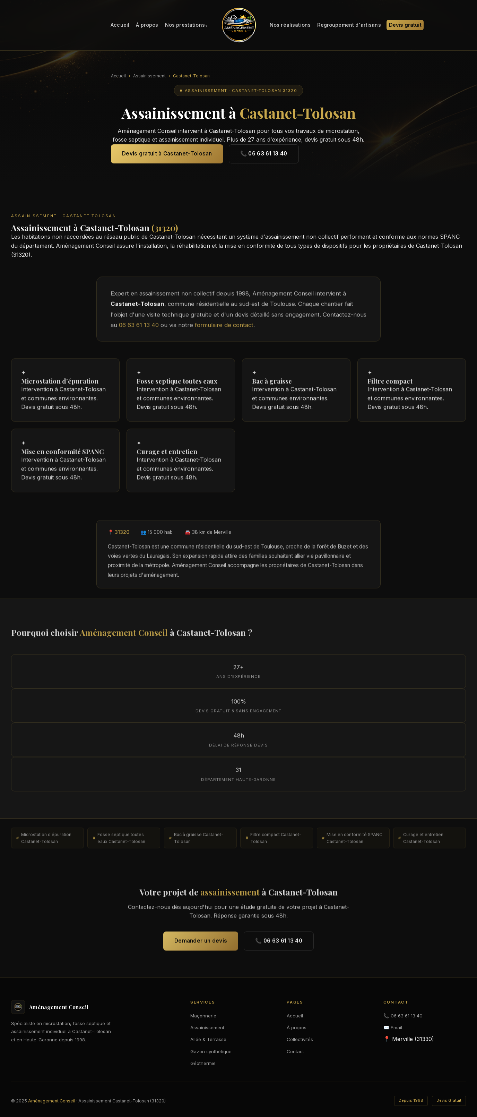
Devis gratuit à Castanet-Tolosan (167, 153)
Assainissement (149, 75)
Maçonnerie (203, 1015)
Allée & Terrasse (208, 1039)
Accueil (120, 25)
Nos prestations (185, 25)
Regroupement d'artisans (349, 25)
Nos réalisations (290, 25)
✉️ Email (392, 1027)
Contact (295, 1051)
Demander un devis (200, 943)
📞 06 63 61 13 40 (263, 153)
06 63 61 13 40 (139, 327)
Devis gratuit (405, 25)
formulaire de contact (224, 327)
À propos (147, 25)
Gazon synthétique (211, 1051)
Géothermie (203, 1063)
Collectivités (300, 1039)
